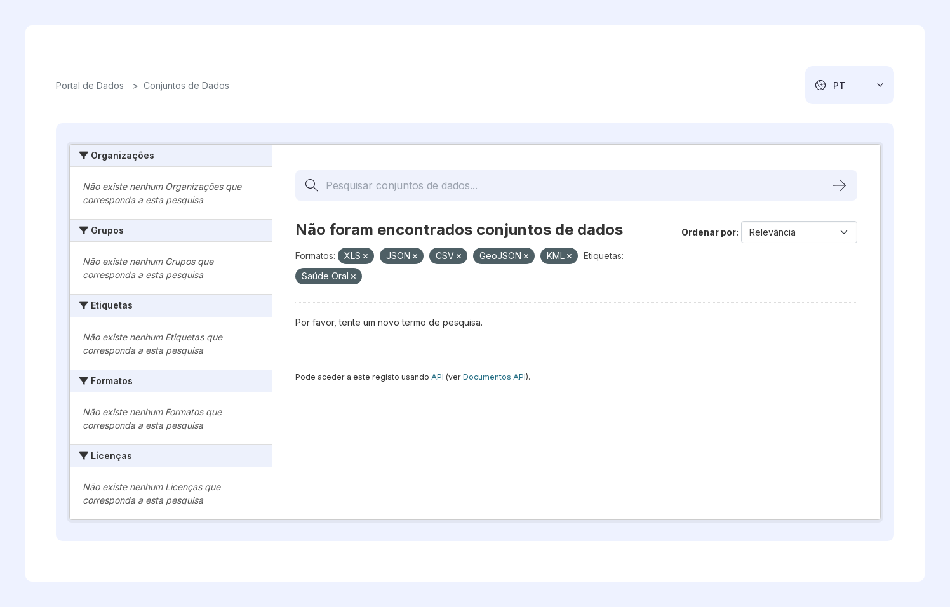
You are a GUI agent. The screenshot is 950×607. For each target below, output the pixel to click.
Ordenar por (708, 232)
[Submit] (839, 185)
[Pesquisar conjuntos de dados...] (576, 185)
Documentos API (494, 377)
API (437, 377)
